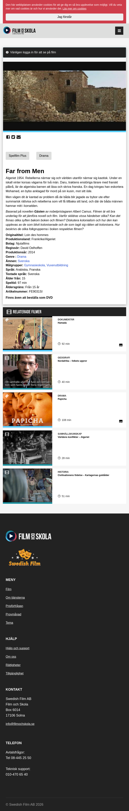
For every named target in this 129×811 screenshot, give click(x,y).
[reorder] (119, 31)
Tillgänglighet (15, 673)
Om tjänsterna (15, 597)
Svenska (23, 261)
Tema (9, 622)
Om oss (11, 656)
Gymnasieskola (34, 265)
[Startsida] (19, 30)
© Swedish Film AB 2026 (24, 804)
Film (8, 589)
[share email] (18, 137)
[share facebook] (8, 137)
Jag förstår (64, 16)
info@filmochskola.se (20, 723)
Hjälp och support (17, 648)
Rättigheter (13, 665)
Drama (21, 256)
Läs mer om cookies (74, 8)
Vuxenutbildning (57, 265)
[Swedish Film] (64, 557)
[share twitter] (13, 137)
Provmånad (13, 614)
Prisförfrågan (14, 606)
